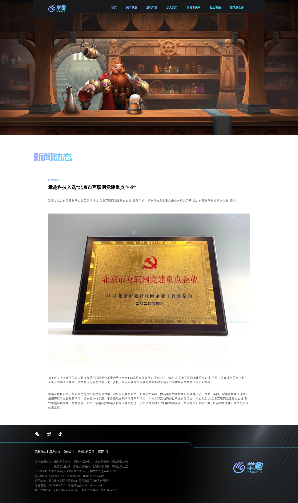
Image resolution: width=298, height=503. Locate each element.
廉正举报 (102, 451)
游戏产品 (151, 7)
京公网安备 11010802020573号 (86, 476)
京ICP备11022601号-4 (48, 471)
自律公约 (68, 451)
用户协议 (54, 451)
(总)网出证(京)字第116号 (50, 476)
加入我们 (171, 7)
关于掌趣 (131, 7)
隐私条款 (40, 451)
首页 (114, 7)
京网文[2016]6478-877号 (102, 471)
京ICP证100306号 (75, 471)
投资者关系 (193, 7)
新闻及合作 (237, 7)
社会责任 (215, 7)
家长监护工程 (86, 451)
